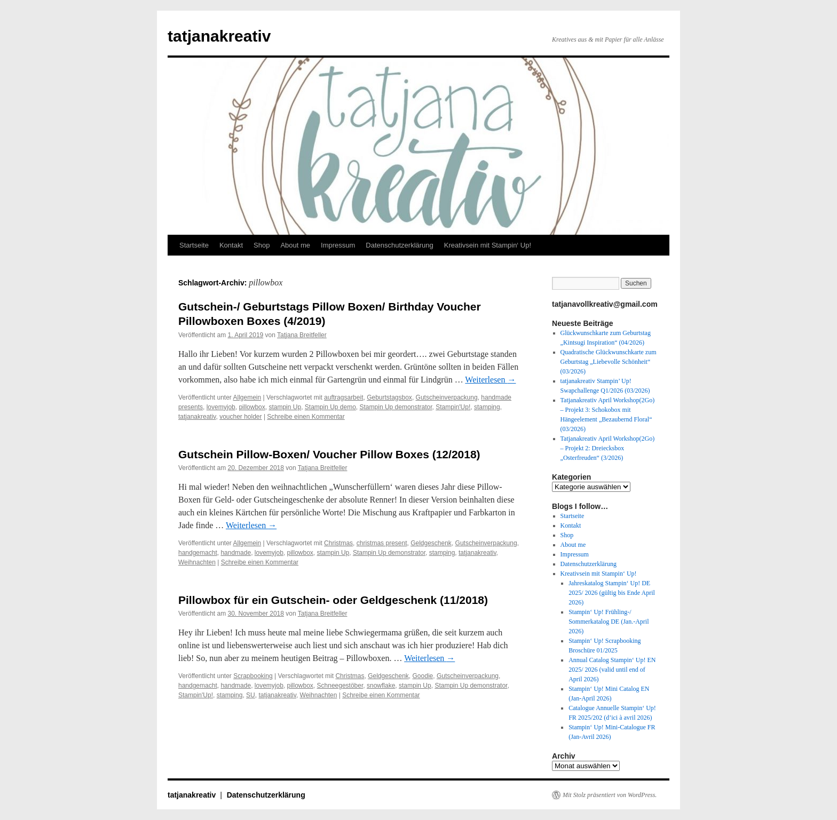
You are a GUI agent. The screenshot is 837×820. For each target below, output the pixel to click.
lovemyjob (221, 407)
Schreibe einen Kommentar (305, 416)
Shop (262, 245)
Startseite (194, 245)
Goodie (423, 676)
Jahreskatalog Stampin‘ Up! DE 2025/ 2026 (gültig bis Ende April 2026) (611, 592)
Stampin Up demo (330, 407)
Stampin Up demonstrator (396, 407)
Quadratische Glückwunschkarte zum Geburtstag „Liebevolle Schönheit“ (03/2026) (608, 361)
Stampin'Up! (453, 407)
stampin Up (285, 407)
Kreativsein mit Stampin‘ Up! (487, 245)
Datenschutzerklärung (399, 245)
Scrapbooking (252, 676)
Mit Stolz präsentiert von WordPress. (610, 795)
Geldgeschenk (431, 543)
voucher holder (240, 416)
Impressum (338, 245)
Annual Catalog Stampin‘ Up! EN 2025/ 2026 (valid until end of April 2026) (612, 669)
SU (250, 695)
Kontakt (231, 245)
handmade (235, 552)
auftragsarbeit (343, 397)
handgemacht (197, 552)
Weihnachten (197, 562)
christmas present (382, 543)
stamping (487, 407)
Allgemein (247, 397)
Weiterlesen (490, 379)
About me (295, 245)
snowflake (381, 685)
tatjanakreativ (219, 36)
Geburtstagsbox (389, 397)
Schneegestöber (340, 685)
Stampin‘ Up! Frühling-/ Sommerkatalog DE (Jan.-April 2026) (608, 621)
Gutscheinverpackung (447, 397)
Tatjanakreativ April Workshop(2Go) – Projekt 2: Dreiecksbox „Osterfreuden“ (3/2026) (607, 448)
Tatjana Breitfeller (302, 335)
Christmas (338, 543)
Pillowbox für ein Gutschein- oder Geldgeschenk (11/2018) (333, 600)
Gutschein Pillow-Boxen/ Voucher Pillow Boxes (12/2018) (329, 454)
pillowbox (252, 407)
